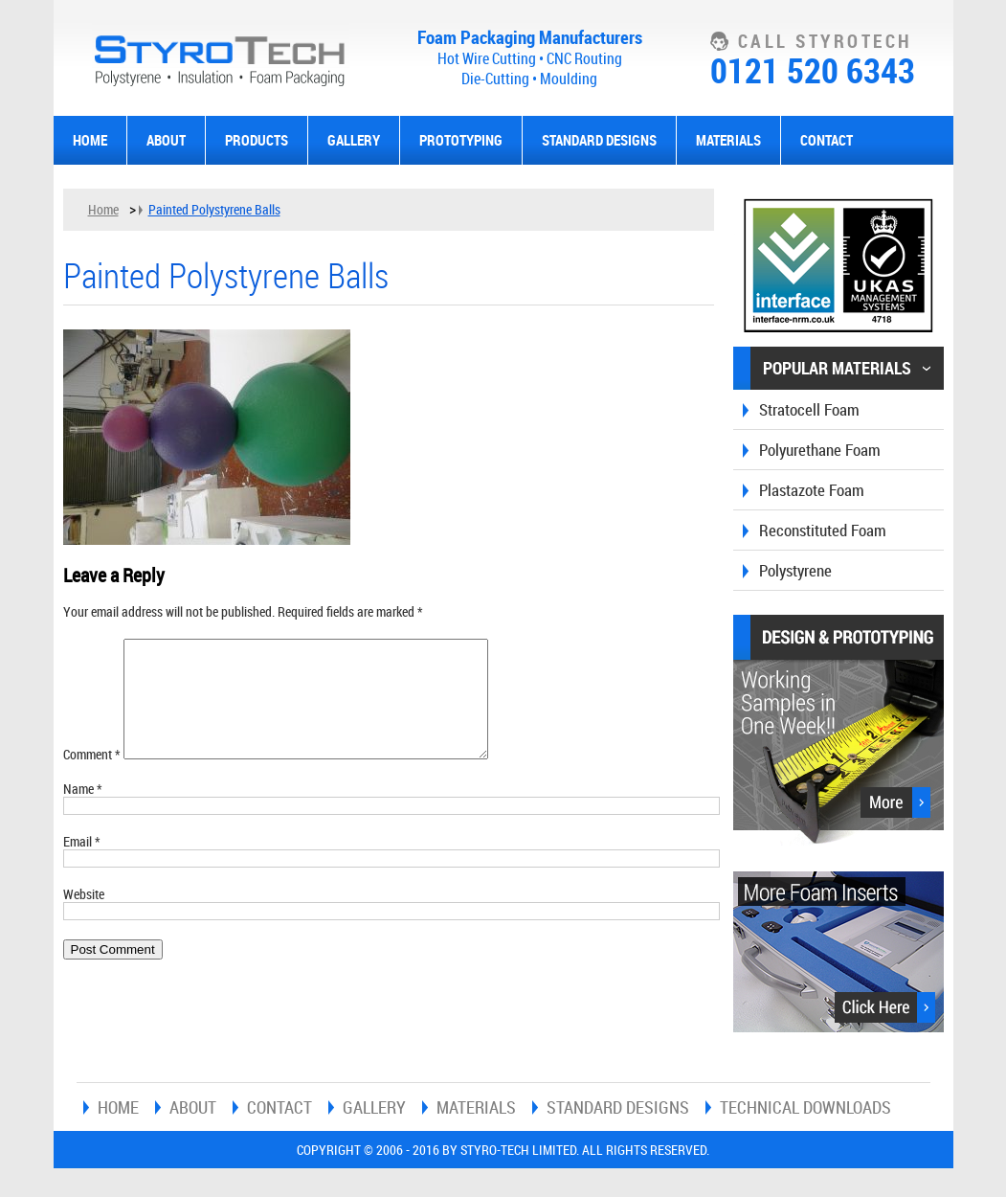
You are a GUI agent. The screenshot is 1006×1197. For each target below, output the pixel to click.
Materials (728, 139)
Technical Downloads (805, 1107)
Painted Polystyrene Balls (214, 209)
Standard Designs (599, 139)
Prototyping (461, 139)
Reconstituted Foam (822, 530)
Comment (92, 777)
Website (83, 917)
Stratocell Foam (809, 409)
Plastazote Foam (811, 490)
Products (256, 139)
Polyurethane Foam (820, 450)
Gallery (353, 139)
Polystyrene (795, 570)
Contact (826, 139)
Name (82, 811)
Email (82, 864)
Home (90, 139)
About (166, 139)
